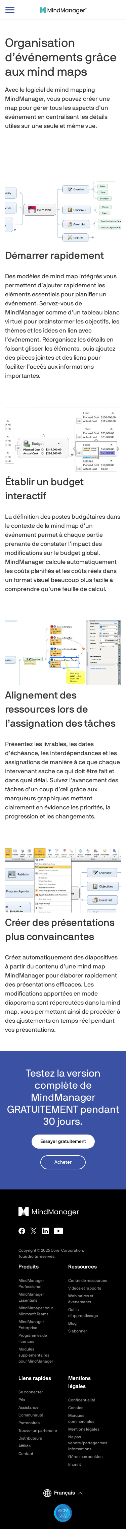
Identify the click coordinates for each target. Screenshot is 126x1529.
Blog (72, 1323)
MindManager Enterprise (31, 1325)
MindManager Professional (31, 1284)
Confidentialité (81, 1400)
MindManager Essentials (31, 1297)
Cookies (75, 1408)
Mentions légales (83, 1429)
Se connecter (30, 1392)
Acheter (63, 1162)
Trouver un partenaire (37, 1431)
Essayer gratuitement (63, 1141)
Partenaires (29, 1423)
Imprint (74, 1464)
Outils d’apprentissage (83, 1313)
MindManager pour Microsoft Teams (35, 1311)
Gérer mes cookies (85, 1457)
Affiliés (24, 1446)
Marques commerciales (81, 1418)
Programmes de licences (32, 1338)
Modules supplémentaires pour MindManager (35, 1355)
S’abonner (77, 1331)
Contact (25, 1454)
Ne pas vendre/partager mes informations (87, 1443)
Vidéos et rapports (84, 1288)
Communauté (30, 1415)
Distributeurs (30, 1438)
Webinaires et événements (80, 1299)
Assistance (28, 1407)
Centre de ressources (87, 1281)
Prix (21, 1400)
